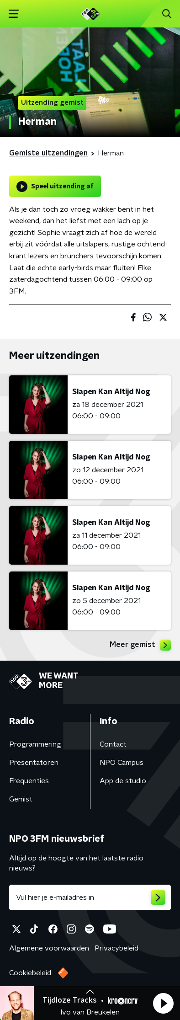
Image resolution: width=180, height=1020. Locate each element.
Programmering (35, 744)
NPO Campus (121, 762)
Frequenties (29, 781)
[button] (163, 1003)
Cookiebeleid (30, 973)
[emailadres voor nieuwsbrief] (90, 897)
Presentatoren (33, 762)
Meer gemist (140, 645)
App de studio (123, 781)
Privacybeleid (116, 948)
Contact (113, 744)
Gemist (20, 799)
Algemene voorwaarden (49, 948)
